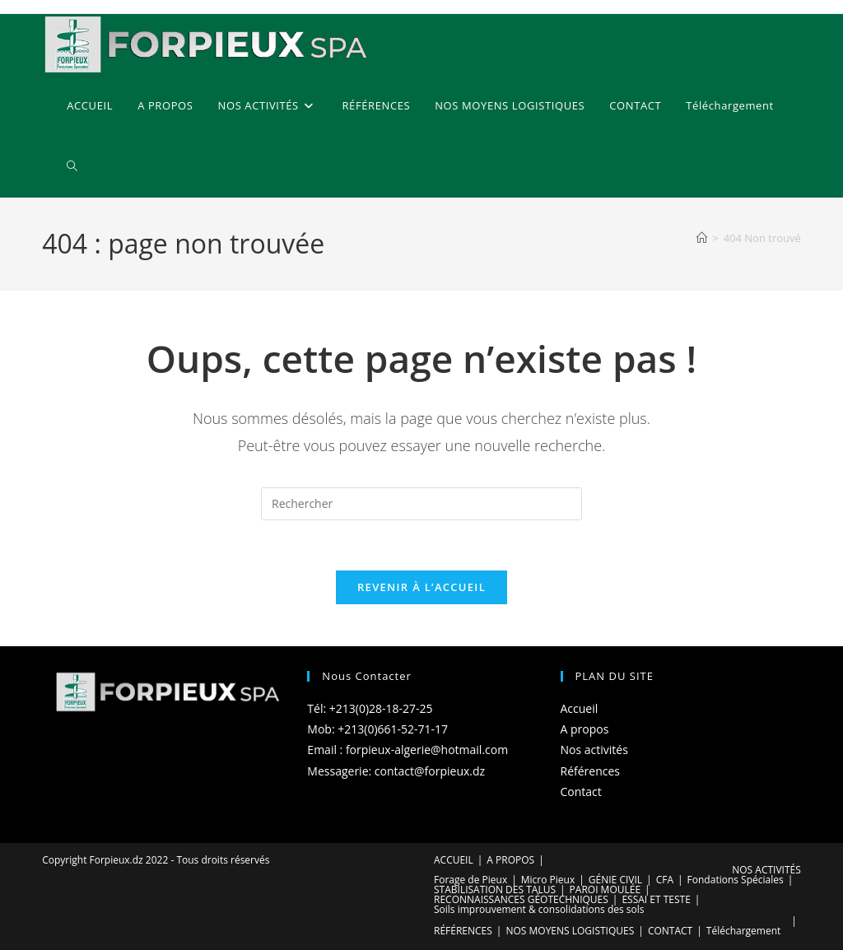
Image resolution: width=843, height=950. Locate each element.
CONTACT (670, 931)
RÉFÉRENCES (463, 931)
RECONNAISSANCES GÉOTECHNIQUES (521, 899)
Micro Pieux (548, 880)
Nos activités (594, 749)
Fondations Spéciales (735, 880)
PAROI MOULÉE (605, 889)
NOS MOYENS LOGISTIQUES (569, 931)
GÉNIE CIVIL (615, 880)
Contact (581, 791)
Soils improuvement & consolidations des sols (539, 909)
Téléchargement (743, 931)
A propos (585, 729)
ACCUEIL (453, 860)
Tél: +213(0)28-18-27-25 (369, 708)
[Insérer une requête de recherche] (421, 503)
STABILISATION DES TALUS (495, 889)
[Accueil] (701, 238)
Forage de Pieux (470, 880)
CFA (664, 880)
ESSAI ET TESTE (656, 899)
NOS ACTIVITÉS (766, 870)
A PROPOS (510, 860)
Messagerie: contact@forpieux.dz (396, 771)
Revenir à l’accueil (421, 587)
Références (590, 771)
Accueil (579, 708)
